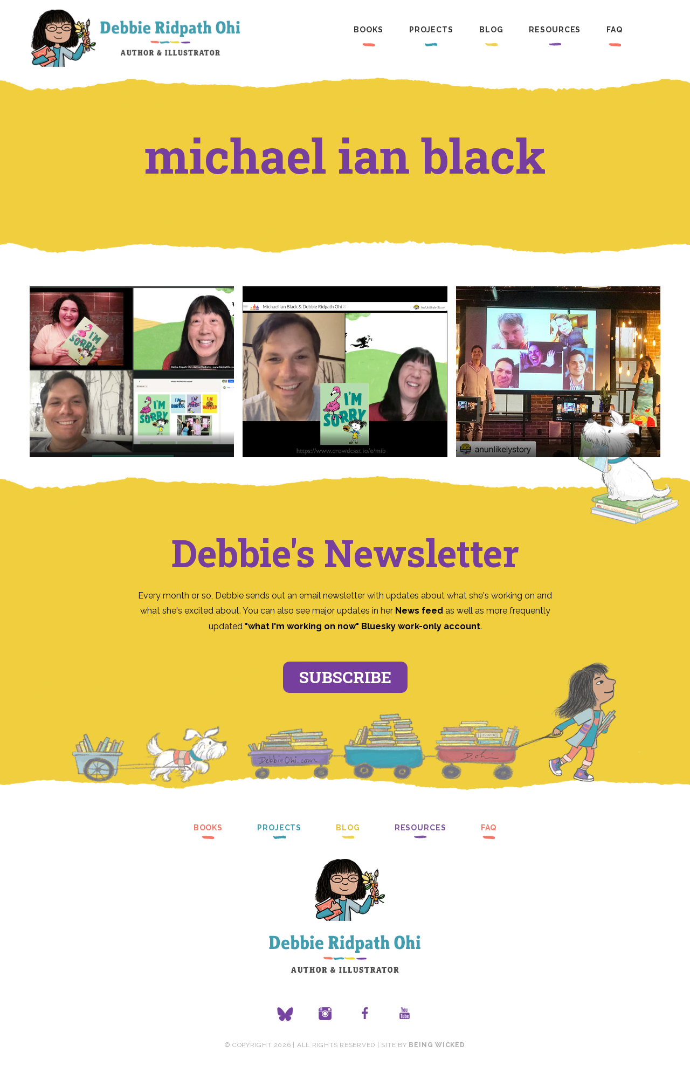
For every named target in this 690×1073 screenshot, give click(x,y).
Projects (431, 29)
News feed (419, 611)
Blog (491, 29)
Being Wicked (437, 1045)
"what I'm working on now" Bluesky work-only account (362, 626)
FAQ (614, 29)
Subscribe (345, 676)
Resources (555, 29)
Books (368, 29)
